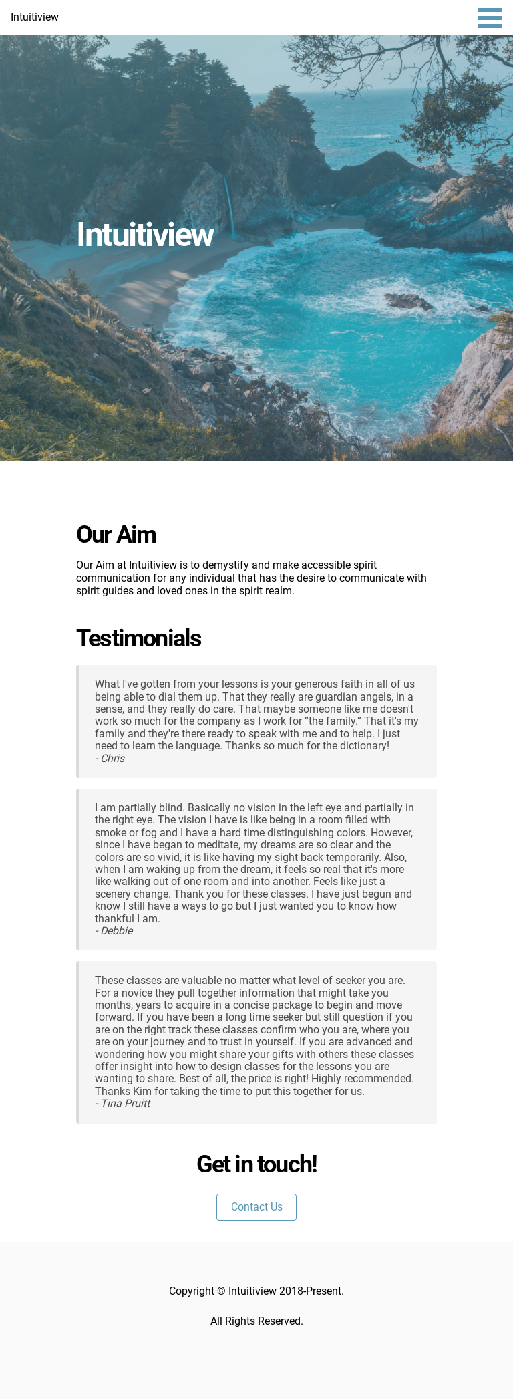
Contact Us (257, 1206)
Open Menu (490, 18)
